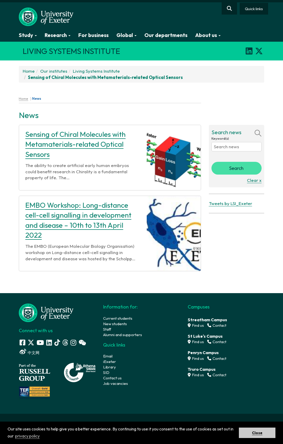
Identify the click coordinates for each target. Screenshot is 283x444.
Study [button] (28, 35)
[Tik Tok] (57, 342)
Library (109, 367)
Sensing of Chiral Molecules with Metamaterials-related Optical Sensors (75, 144)
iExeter (109, 361)
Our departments (165, 35)
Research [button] (57, 35)
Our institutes (53, 71)
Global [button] (126, 35)
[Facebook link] (22, 342)
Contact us (112, 377)
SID (106, 372)
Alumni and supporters (122, 334)
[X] (259, 51)
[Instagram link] (73, 342)
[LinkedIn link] (49, 342)
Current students (117, 318)
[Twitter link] (31, 342)
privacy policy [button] (27, 436)
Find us (196, 325)
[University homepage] (46, 312)
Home (29, 71)
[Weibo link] (23, 351)
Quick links (254, 8)
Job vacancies (115, 383)
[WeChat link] (82, 342)
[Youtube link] (40, 342)
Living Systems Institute (96, 71)
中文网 (33, 352)
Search (236, 168)
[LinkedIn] (249, 51)
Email (108, 356)
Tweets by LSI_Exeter (230, 203)
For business (93, 35)
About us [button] (208, 35)
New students (115, 323)
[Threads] (65, 342)
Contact (216, 325)
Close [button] (257, 432)
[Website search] (229, 8)
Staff (107, 329)
